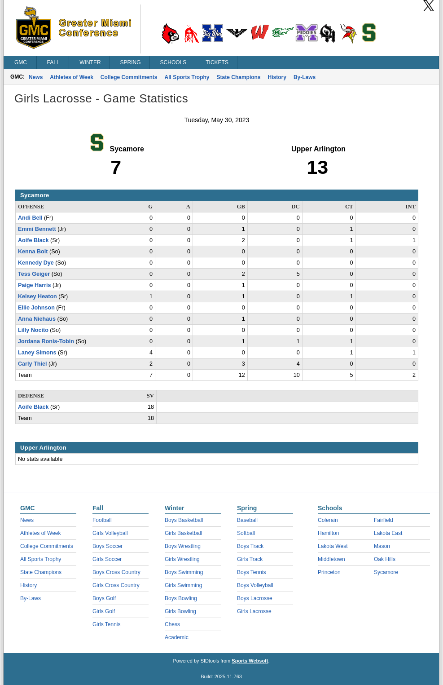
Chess (172, 624)
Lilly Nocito (33, 330)
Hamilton (328, 533)
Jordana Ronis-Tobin (46, 341)
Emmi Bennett (37, 229)
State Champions (239, 77)
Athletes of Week (71, 77)
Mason (382, 546)
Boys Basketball (184, 520)
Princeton (329, 572)
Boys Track (250, 546)
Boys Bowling (181, 598)
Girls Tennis (106, 624)
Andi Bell (30, 218)
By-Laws (305, 77)
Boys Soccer (107, 546)
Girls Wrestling (182, 559)
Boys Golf (104, 598)
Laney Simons (37, 352)
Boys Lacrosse (254, 598)
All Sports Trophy (187, 77)
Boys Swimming (184, 572)
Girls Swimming (183, 585)
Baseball (247, 520)
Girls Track (250, 559)
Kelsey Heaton (37, 296)
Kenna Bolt (33, 251)
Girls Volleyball (110, 533)
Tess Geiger (34, 274)
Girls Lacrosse (254, 611)
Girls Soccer (107, 559)
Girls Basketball (183, 533)
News (36, 77)
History (277, 77)
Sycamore (386, 572)
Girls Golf (103, 611)
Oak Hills (384, 559)
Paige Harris (34, 285)
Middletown (331, 559)
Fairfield (383, 520)
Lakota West (332, 546)
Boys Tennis (251, 572)
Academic (177, 637)
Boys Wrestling (183, 546)
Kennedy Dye (36, 263)
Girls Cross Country (116, 585)
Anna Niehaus (37, 319)
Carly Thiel (32, 364)
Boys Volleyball (255, 585)
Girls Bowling (180, 611)
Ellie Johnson (36, 308)
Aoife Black (33, 240)
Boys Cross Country (116, 572)
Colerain (328, 520)
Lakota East (388, 533)
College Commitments (129, 77)
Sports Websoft (250, 660)
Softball (246, 533)
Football (102, 520)
